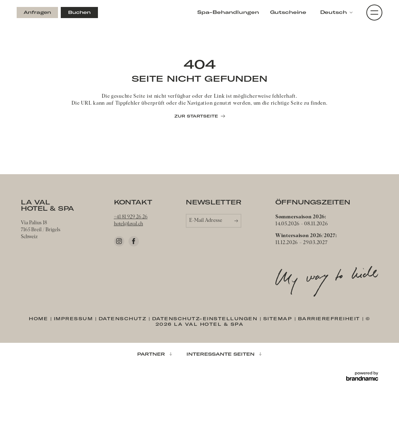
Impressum (74, 318)
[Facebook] (133, 241)
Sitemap (278, 318)
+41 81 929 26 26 (131, 217)
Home (39, 318)
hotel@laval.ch (128, 223)
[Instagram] (119, 241)
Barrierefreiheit (330, 318)
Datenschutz (124, 318)
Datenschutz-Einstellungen (206, 318)
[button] (336, 12)
